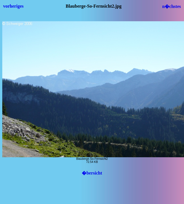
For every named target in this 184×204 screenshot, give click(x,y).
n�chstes (171, 6)
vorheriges (13, 6)
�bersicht (92, 173)
